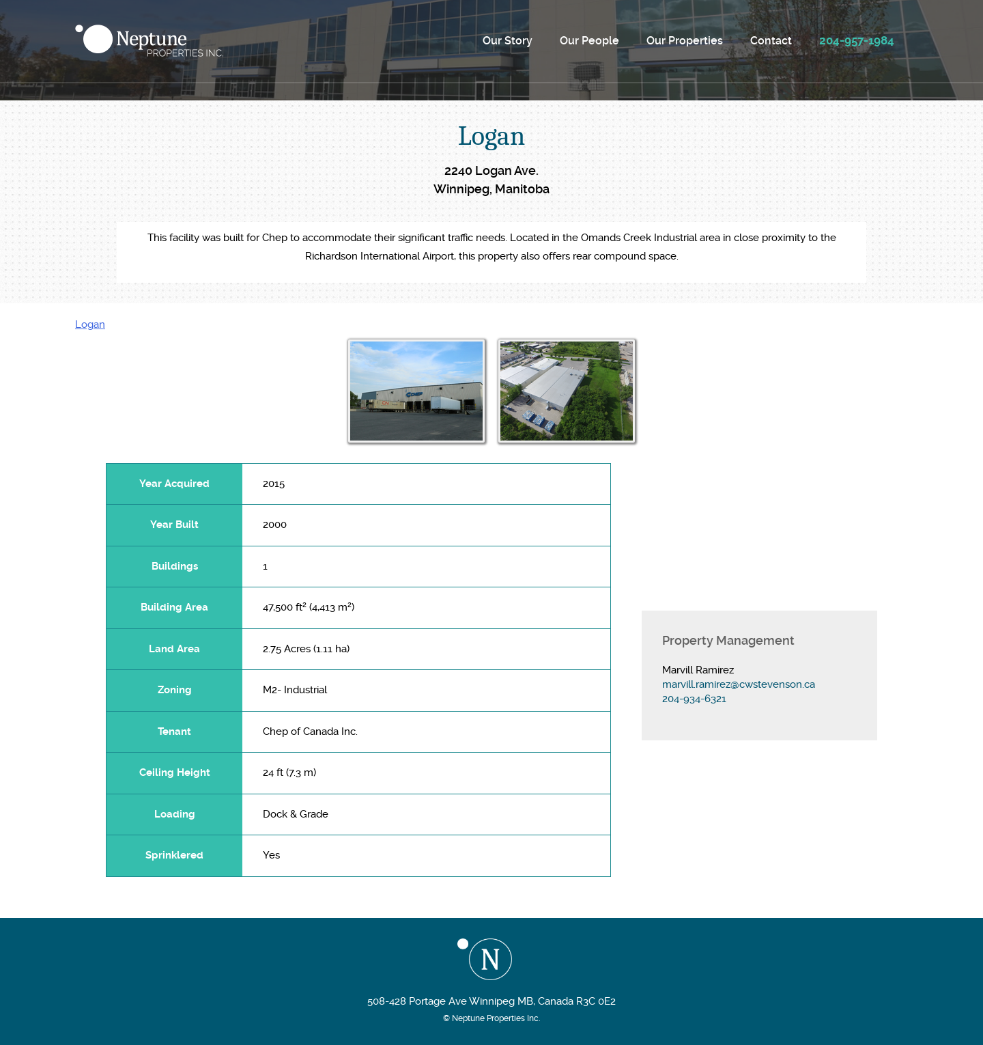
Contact (771, 40)
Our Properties (684, 40)
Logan (90, 324)
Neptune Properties (149, 41)
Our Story (507, 40)
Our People (589, 40)
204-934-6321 (694, 699)
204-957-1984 (856, 40)
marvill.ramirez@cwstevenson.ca (738, 684)
